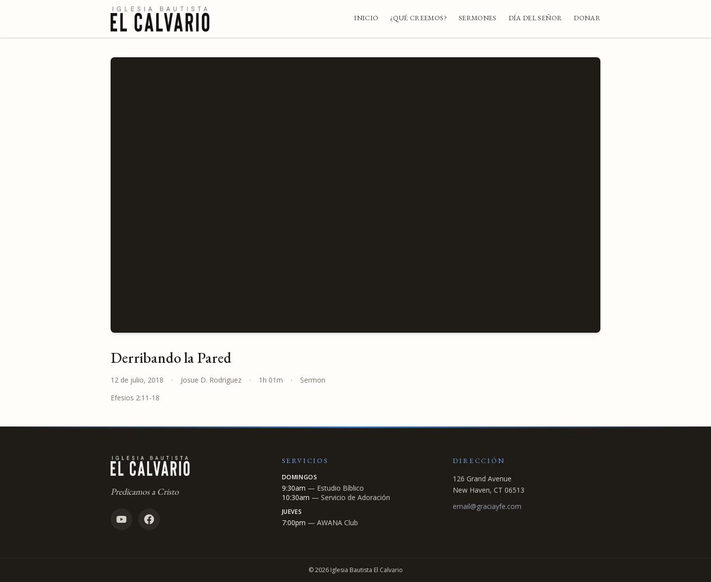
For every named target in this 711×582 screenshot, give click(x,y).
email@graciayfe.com (487, 506)
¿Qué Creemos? (418, 17)
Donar (587, 17)
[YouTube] (121, 519)
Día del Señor (535, 17)
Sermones (478, 17)
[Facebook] (149, 519)
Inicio (366, 17)
